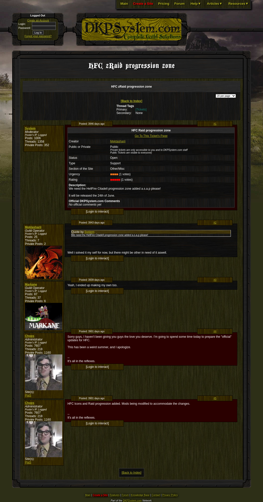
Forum (179, 3)
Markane (31, 284)
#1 (215, 123)
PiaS (28, 395)
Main (124, 3)
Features (115, 495)
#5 (215, 398)
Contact (156, 495)
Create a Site (143, 3)
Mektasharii (117, 141)
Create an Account (38, 20)
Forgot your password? (38, 36)
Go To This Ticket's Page (151, 136)
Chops (29, 336)
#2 (215, 222)
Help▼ (196, 3)
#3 (215, 280)
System (30, 128)
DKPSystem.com (132, 500)
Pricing (163, 3)
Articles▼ (214, 3)
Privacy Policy (170, 495)
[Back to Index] (131, 101)
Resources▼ (238, 3)
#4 (215, 331)
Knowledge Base (140, 495)
